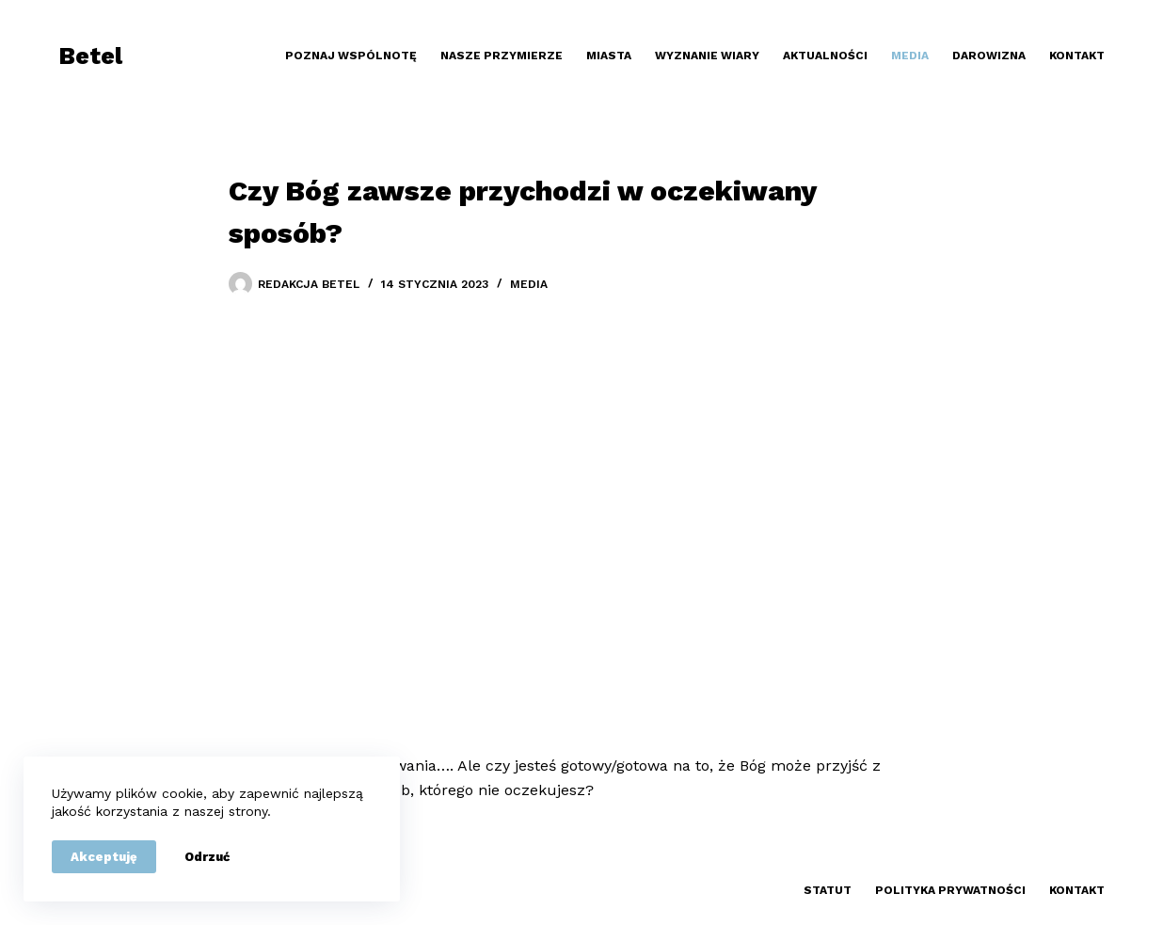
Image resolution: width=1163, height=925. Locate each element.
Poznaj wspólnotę (351, 55)
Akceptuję (104, 857)
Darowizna (989, 55)
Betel (90, 56)
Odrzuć (207, 857)
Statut (828, 890)
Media (910, 55)
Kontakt (1077, 55)
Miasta (608, 55)
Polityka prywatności (950, 890)
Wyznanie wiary (707, 55)
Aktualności (825, 55)
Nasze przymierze (501, 55)
